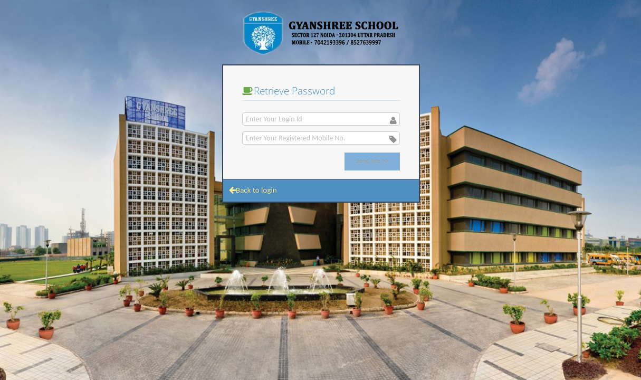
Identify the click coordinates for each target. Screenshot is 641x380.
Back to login (253, 190)
